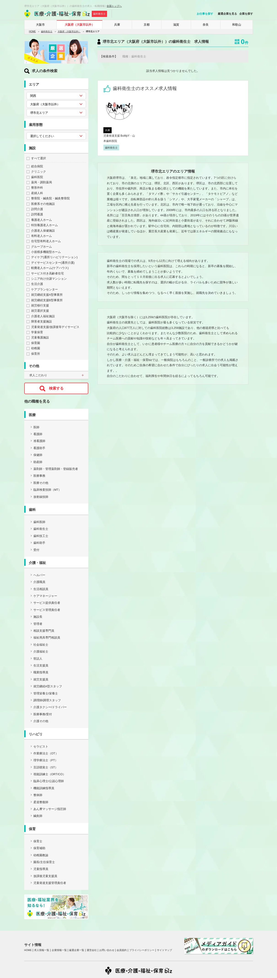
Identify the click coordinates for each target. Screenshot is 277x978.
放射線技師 (40, 496)
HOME (32, 31)
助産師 (37, 462)
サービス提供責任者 (46, 602)
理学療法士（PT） (45, 760)
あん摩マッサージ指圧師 (49, 809)
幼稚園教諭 (40, 855)
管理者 (37, 624)
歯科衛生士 (46, 31)
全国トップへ (114, 6)
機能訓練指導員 (43, 788)
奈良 (206, 24)
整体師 (37, 795)
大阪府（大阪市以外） (79, 24)
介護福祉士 (40, 651)
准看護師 (39, 441)
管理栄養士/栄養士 (45, 693)
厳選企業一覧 (76, 950)
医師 (36, 427)
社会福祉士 (40, 644)
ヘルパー (39, 575)
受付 (36, 550)
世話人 (37, 658)
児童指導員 (40, 869)
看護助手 (39, 448)
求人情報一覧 (41, 950)
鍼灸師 (37, 816)
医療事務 (39, 475)
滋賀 (176, 24)
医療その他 (40, 483)
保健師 (37, 455)
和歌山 (236, 24)
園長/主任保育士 (44, 862)
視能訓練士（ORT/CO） (49, 774)
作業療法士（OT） (45, 753)
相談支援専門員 (43, 630)
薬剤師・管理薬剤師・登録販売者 (55, 469)
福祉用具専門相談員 (46, 637)
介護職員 (39, 582)
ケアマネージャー (45, 596)
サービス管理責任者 (46, 610)
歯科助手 (39, 543)
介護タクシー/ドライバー (50, 707)
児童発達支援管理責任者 (49, 883)
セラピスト (40, 746)
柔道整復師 (40, 802)
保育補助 (39, 848)
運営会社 (92, 950)
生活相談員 (40, 589)
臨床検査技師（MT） (47, 489)
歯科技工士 (40, 536)
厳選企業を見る (227, 13)
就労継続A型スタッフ (47, 686)
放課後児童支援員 (45, 876)
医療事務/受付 (42, 714)
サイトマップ (164, 950)
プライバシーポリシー (141, 950)
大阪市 (40, 24)
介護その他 (40, 721)
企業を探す (246, 13)
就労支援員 (40, 679)
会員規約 (122, 950)
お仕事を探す (205, 13)
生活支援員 (40, 665)
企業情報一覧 (59, 950)
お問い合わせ (106, 950)
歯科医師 (39, 522)
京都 (147, 24)
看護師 (37, 434)
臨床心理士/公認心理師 (48, 781)
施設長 (37, 616)
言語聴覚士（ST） (45, 767)
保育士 (37, 841)
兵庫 (117, 24)
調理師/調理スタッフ (47, 700)
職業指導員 (40, 672)
